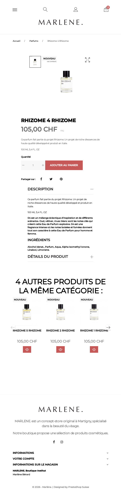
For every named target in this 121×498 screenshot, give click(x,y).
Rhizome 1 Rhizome (94, 330)
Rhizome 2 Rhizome (60, 330)
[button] (76, 10)
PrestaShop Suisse (78, 487)
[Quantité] (33, 165)
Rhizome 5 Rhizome (27, 330)
